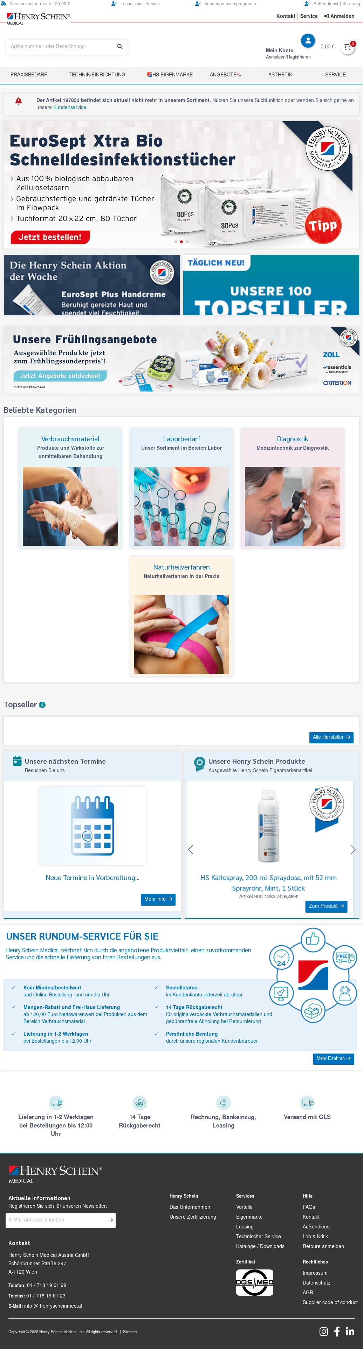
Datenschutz (316, 1283)
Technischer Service (135, 4)
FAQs (309, 1207)
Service (335, 75)
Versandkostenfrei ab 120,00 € (35, 4)
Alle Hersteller (331, 737)
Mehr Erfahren (334, 1058)
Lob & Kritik (315, 1237)
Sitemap (130, 1332)
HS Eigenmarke (170, 75)
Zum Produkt (329, 906)
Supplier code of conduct (330, 1303)
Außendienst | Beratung (332, 4)
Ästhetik (280, 75)
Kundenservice (69, 107)
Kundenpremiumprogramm (225, 4)
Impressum (315, 1273)
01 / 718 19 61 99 (46, 1285)
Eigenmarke (249, 1217)
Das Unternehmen (190, 1207)
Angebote (225, 75)
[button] (175, 241)
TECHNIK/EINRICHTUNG (97, 75)
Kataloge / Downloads (260, 1247)
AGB (308, 1293)
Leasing (245, 1227)
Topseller (25, 704)
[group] (181, 184)
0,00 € (328, 47)
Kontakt (311, 1217)
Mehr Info (158, 899)
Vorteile (244, 1207)
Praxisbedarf (29, 75)
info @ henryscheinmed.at (53, 1306)
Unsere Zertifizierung (193, 1217)
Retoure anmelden (323, 1247)
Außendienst (317, 1227)
